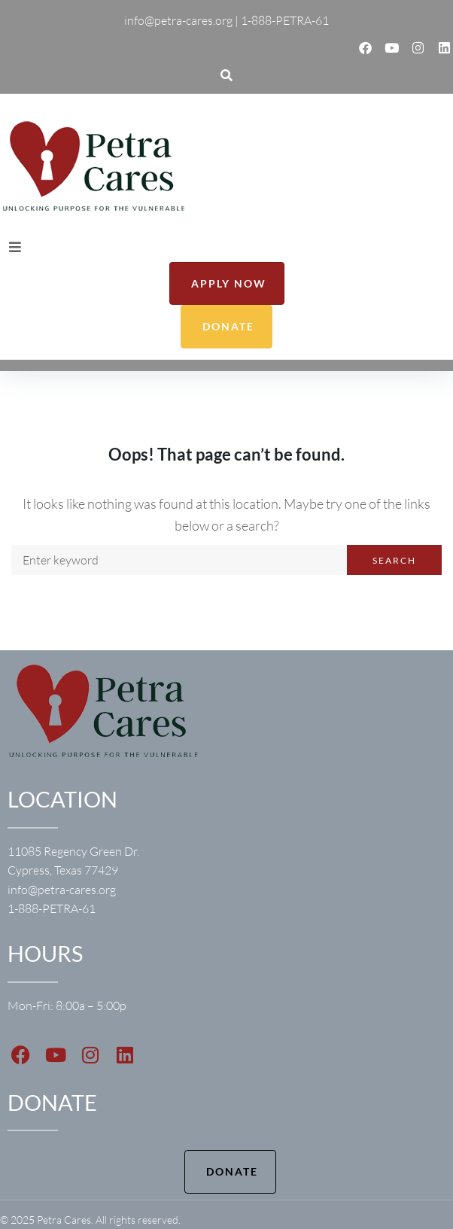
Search (394, 560)
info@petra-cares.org (62, 889)
